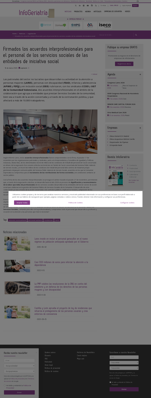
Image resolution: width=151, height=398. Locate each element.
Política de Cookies (75, 202)
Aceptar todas (22, 202)
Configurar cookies (127, 202)
